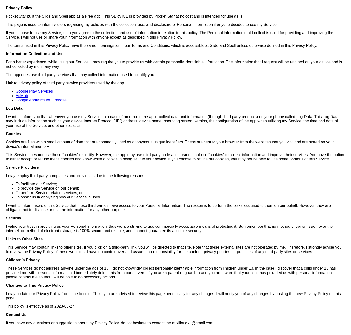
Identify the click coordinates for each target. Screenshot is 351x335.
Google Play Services (34, 91)
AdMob (22, 96)
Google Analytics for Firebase (41, 100)
